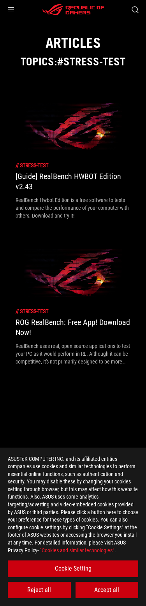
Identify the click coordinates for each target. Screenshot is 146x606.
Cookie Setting (73, 568)
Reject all (39, 590)
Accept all (106, 590)
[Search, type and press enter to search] (135, 9)
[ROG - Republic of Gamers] (73, 10)
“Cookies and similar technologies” (77, 550)
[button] (11, 9)
